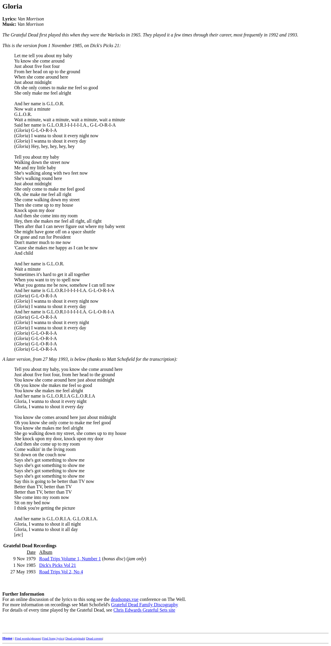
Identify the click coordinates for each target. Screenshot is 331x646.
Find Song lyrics (53, 638)
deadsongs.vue (125, 599)
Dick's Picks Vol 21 (57, 565)
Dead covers (94, 638)
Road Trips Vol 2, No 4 (61, 571)
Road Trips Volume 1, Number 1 (70, 558)
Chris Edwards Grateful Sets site (144, 609)
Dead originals (75, 638)
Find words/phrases (28, 638)
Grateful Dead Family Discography (144, 604)
